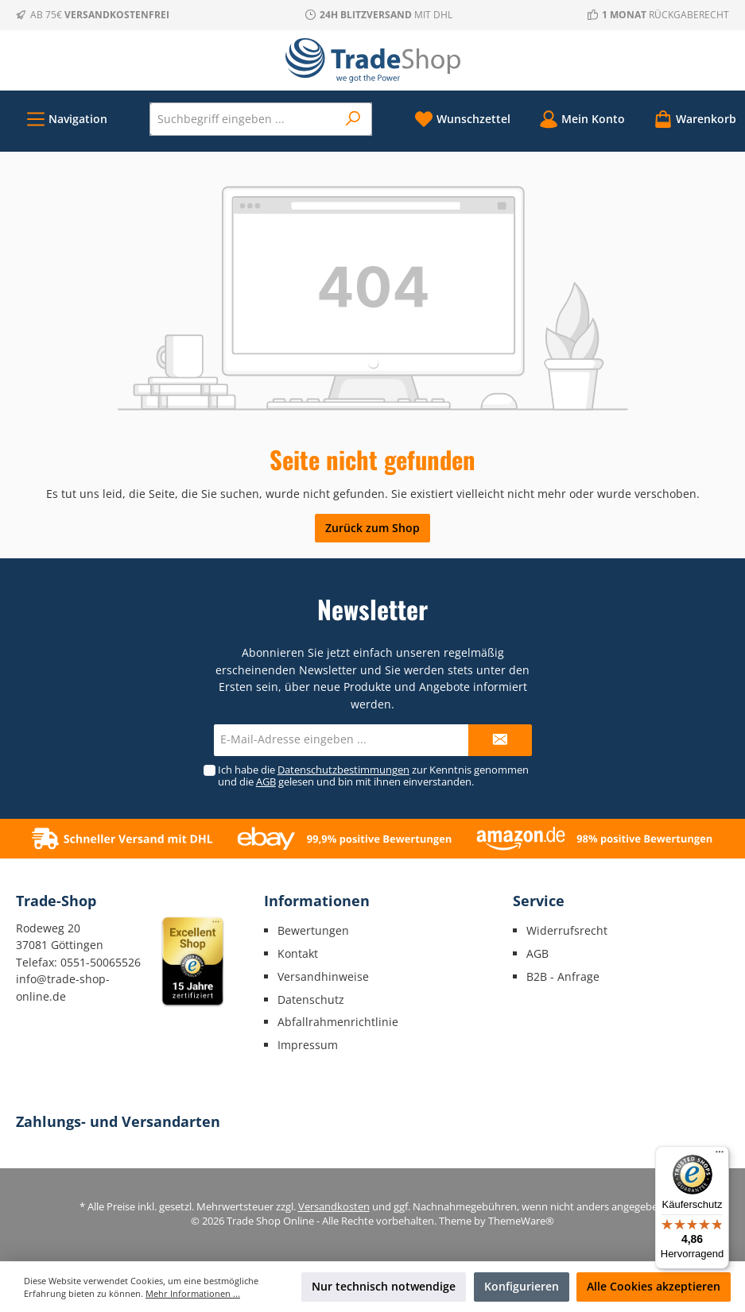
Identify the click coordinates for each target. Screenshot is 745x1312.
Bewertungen (313, 930)
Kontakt (297, 953)
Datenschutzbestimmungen (343, 770)
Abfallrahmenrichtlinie (337, 1021)
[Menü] (67, 118)
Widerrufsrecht (566, 930)
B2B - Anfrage (562, 976)
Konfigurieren (521, 1286)
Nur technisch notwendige (384, 1286)
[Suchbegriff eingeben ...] (243, 119)
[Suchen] (353, 119)
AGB (266, 782)
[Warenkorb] (690, 118)
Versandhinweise (323, 976)
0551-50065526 (100, 962)
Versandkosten (334, 1207)
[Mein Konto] (582, 118)
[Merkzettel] (462, 118)
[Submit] (500, 740)
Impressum (307, 1044)
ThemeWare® (521, 1221)
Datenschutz (310, 999)
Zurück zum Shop (372, 527)
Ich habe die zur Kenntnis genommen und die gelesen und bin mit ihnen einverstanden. (373, 776)
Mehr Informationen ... (193, 1293)
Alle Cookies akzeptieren (653, 1286)
